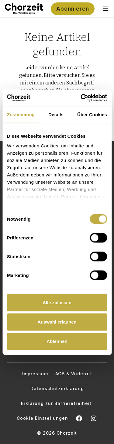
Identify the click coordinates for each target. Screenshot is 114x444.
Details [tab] (56, 114)
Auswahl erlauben (56, 321)
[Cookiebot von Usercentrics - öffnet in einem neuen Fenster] (81, 98)
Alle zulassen (57, 302)
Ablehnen (57, 341)
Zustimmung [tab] (21, 114)
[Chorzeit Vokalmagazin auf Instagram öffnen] (93, 418)
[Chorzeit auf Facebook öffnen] (79, 418)
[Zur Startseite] (24, 8)
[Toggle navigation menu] (105, 8)
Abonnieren (72, 8)
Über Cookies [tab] (92, 114)
